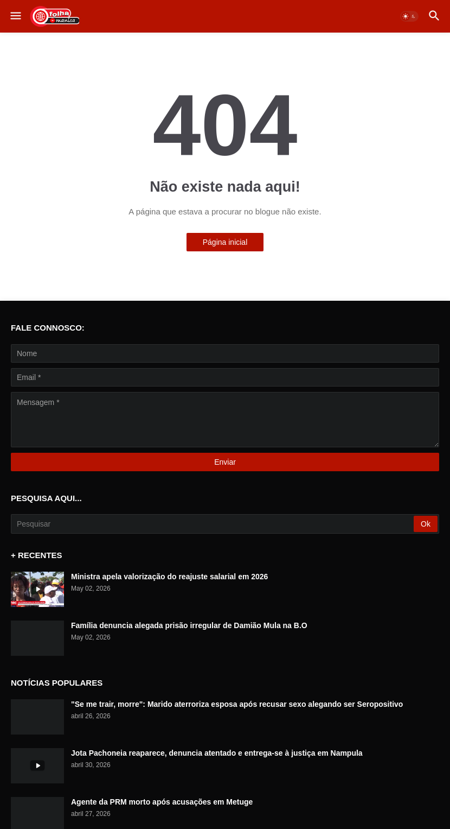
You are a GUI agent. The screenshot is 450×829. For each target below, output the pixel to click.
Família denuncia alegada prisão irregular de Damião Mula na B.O (189, 625)
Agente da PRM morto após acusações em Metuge (162, 802)
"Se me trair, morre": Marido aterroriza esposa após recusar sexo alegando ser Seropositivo (237, 704)
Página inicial (225, 242)
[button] (15, 16)
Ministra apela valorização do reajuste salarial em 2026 (169, 576)
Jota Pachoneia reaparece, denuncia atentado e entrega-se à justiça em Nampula (217, 753)
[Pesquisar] (213, 524)
